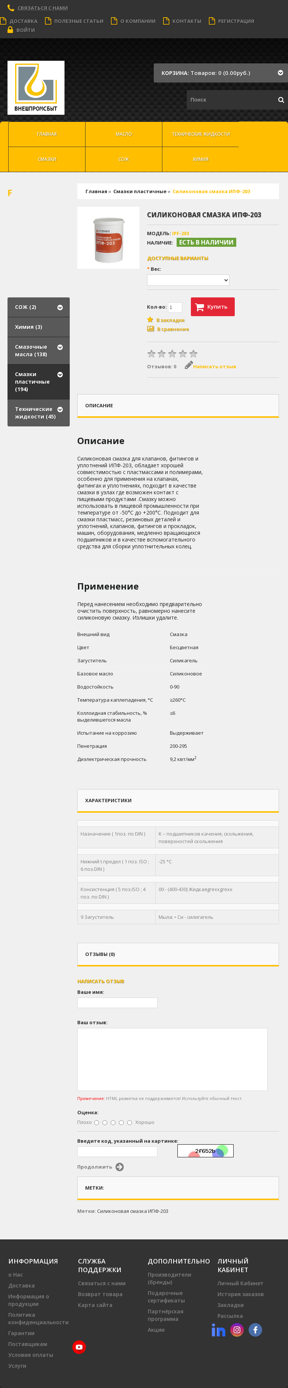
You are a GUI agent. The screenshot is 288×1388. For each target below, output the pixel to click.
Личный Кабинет (241, 1283)
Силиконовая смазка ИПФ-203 (211, 191)
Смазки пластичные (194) (32, 382)
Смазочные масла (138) (31, 350)
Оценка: (88, 1112)
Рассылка (230, 1315)
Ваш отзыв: (92, 1022)
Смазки (47, 159)
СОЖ (123, 159)
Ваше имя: (90, 992)
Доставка (19, 21)
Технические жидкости (201, 134)
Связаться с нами (43, 8)
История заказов (241, 1294)
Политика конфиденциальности (38, 1318)
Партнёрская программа (165, 1315)
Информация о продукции (28, 1300)
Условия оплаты (30, 1354)
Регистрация (231, 21)
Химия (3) (28, 326)
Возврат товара (100, 1294)
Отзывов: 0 (161, 366)
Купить (211, 307)
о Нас (15, 1274)
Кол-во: (164, 307)
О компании (133, 21)
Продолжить (100, 1167)
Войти (21, 30)
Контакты (182, 21)
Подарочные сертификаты (166, 1296)
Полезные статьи (74, 21)
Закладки (231, 1304)
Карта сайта (95, 1304)
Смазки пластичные (139, 191)
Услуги (17, 1365)
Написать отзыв (210, 366)
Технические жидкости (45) (35, 412)
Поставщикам (27, 1343)
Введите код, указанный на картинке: (127, 1140)
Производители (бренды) (169, 1278)
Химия (200, 159)
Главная (47, 134)
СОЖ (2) (25, 307)
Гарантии (21, 1333)
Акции (156, 1329)
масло (124, 134)
